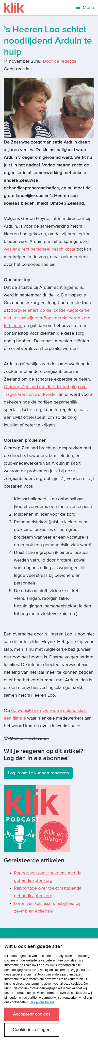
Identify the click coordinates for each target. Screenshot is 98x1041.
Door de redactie (59, 61)
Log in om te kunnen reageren (38, 773)
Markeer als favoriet (26, 738)
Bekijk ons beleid (42, 1002)
